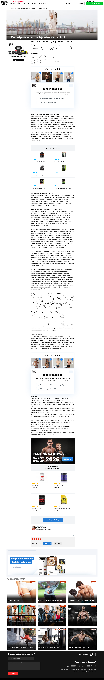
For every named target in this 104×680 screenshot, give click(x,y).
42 (68, 669)
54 (86, 669)
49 (79, 669)
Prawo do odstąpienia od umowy (45, 675)
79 (41, 671)
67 (24, 671)
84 (48, 671)
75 (35, 671)
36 (60, 669)
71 (29, 671)
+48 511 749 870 (90, 630)
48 (77, 669)
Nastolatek (42, 654)
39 (64, 669)
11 (24, 669)
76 (37, 671)
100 (72, 671)
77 (38, 671)
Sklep (22, 648)
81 (44, 671)
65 (21, 671)
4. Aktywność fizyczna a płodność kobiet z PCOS (45, 62)
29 (50, 669)
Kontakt (51, 665)
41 (67, 669)
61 (15, 671)
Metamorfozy (27, 3)
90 (57, 671)
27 (47, 669)
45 (73, 669)
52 (83, 669)
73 (32, 671)
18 (34, 669)
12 (25, 669)
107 (86, 671)
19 (35, 669)
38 (63, 669)
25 (44, 669)
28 (48, 669)
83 (47, 671)
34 (57, 669)
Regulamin (45, 665)
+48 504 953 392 (74, 630)
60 (94, 669)
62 (16, 671)
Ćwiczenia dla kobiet (64, 646)
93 (61, 671)
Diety (22, 652)
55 (87, 669)
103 (78, 671)
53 (84, 669)
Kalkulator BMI (62, 648)
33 (55, 669)
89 (55, 671)
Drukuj (58, 513)
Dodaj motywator (63, 652)
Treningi (23, 650)
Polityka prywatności (65, 665)
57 (90, 669)
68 (25, 671)
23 (41, 669)
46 (74, 669)
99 (70, 671)
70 (28, 671)
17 (32, 669)
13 (27, 669)
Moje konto (42, 650)
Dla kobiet (42, 648)
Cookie (56, 665)
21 (38, 669)
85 (50, 671)
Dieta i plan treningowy (16, 3)
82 (45, 671)
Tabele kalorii (62, 654)
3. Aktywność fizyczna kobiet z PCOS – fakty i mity (45, 60)
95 (64, 671)
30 (51, 669)
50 (80, 669)
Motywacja (61, 650)
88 (54, 671)
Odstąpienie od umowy (61, 675)
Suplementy (23, 654)
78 (40, 671)
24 (42, 669)
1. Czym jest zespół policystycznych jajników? (44, 56)
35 (58, 669)
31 (53, 669)
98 (68, 671)
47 (76, 669)
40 (66, 669)
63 (18, 671)
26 (45, 669)
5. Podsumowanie (36, 64)
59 (93, 669)
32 (54, 669)
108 (88, 671)
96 (66, 671)
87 (53, 671)
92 (60, 671)
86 (51, 671)
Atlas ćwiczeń (42, 3)
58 (92, 669)
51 (81, 669)
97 (67, 671)
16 (31, 669)
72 (31, 671)
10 (22, 669)
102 (76, 671)
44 (71, 669)
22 (40, 669)
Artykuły (35, 3)
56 (89, 669)
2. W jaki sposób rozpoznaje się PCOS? (42, 58)
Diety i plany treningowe (26, 646)
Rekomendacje (62, 656)
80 (42, 671)
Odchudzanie (43, 652)
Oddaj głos (47, 512)
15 (29, 669)
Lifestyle (42, 656)
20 (37, 669)
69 (27, 671)
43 (70, 669)
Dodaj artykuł (37, 665)
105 (82, 671)
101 (74, 671)
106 (84, 671)
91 (58, 671)
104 (80, 671)
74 (34, 671)
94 (63, 671)
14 (28, 669)
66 (22, 671)
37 (61, 669)
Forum (60, 659)
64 (19, 671)
